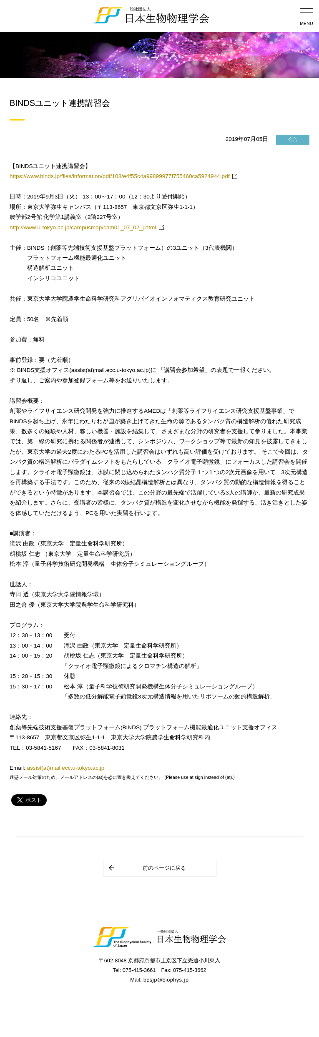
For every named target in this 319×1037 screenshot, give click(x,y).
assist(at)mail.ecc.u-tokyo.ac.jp (66, 768)
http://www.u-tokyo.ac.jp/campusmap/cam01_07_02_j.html (83, 227)
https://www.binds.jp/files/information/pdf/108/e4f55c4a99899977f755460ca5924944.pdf (120, 176)
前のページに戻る (147, 868)
